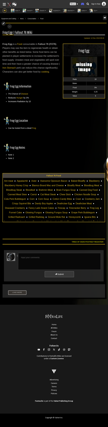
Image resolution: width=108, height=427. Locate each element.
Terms (54, 387)
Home (54, 325)
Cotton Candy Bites (62, 199)
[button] (74, 4)
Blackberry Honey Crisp (16, 185)
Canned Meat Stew (17, 194)
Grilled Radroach (16, 217)
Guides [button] (82, 10)
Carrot (33, 194)
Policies (54, 394)
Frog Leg (94, 208)
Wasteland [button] (68, 10)
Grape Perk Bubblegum (83, 212)
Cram (78, 199)
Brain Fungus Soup (66, 190)
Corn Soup (43, 199)
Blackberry (94, 181)
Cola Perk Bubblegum (15, 199)
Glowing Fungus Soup (56, 212)
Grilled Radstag (36, 217)
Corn (32, 199)
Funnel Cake (15, 212)
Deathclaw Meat (84, 203)
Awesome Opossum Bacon (53, 181)
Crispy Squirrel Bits (21, 203)
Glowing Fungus (33, 212)
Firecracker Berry (77, 208)
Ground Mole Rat (56, 217)
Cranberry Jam (92, 199)
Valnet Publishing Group (63, 401)
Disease (24, 94)
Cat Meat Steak (48, 194)
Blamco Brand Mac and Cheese (48, 185)
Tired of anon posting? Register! (88, 242)
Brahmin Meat (46, 190)
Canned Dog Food (88, 190)
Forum (54, 331)
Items (21, 18)
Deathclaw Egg (64, 203)
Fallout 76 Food (53, 175)
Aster (34, 181)
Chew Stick (65, 194)
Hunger (19, 98)
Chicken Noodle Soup (85, 194)
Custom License (57, 359)
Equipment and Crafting (8, 18)
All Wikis (54, 328)
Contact (54, 338)
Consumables (32, 18)
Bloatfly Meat (73, 185)
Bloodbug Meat (91, 185)
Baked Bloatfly (78, 181)
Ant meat (8, 181)
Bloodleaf (30, 190)
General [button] (27, 10)
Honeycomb (75, 217)
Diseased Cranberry (15, 208)
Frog (34, 128)
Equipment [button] (54, 10)
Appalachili (22, 181)
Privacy (54, 390)
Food (41, 18)
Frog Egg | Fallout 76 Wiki (17, 32)
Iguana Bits (90, 217)
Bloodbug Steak (14, 190)
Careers (54, 383)
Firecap (61, 208)
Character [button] (40, 10)
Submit (59, 274)
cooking (45, 72)
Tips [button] (93, 10)
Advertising (54, 380)
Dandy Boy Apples (44, 203)
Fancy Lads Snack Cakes (41, 208)
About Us (54, 335)
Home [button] (15, 10)
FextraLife (39, 401)
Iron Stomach (9, 68)
